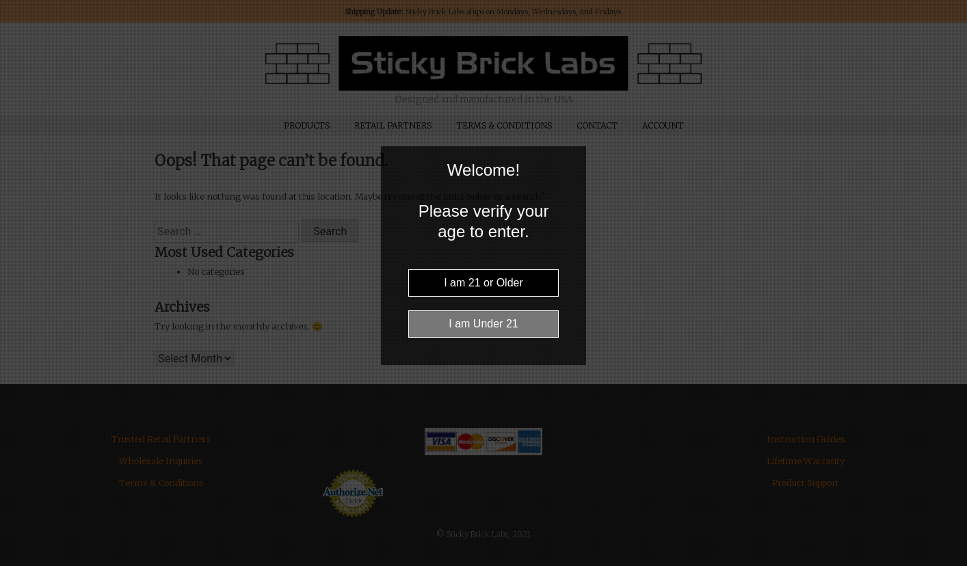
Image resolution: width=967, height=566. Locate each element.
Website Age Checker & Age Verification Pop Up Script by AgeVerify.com (949, 562)
